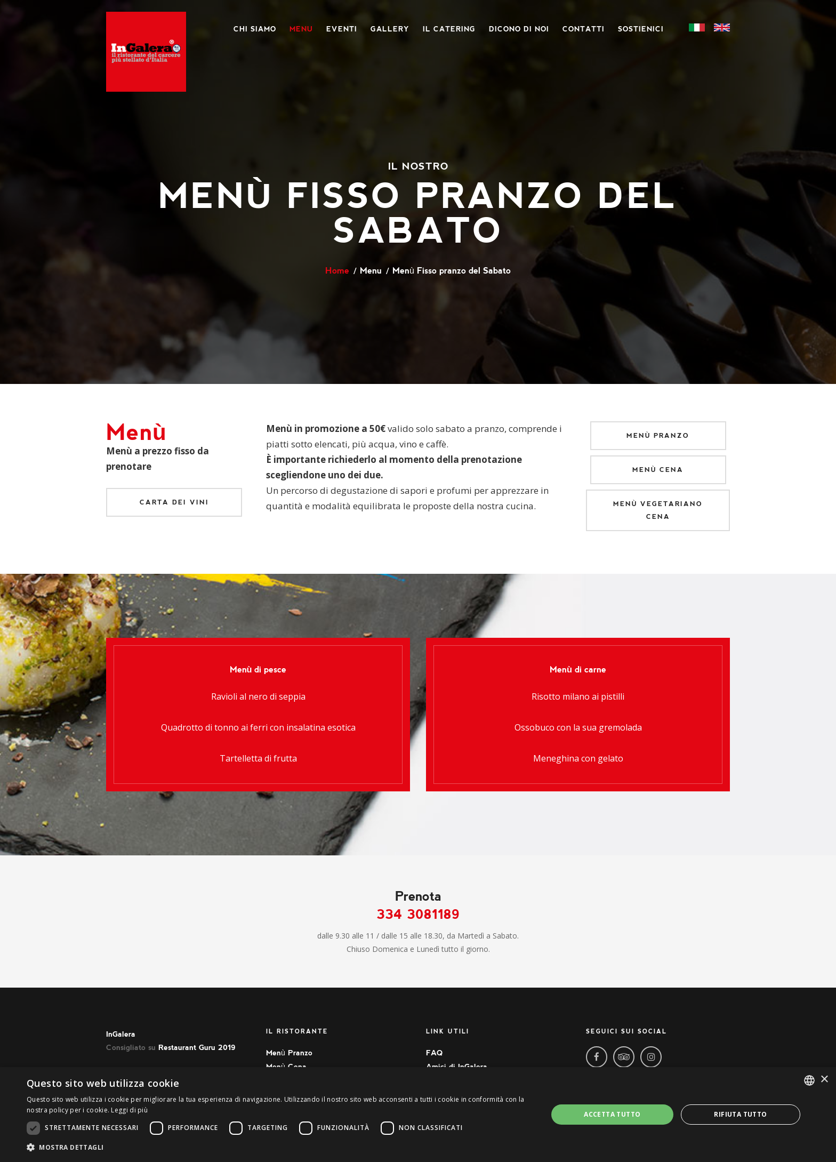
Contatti (583, 29)
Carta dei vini (174, 502)
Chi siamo (255, 29)
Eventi (341, 29)
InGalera (120, 1034)
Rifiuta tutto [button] (740, 1114)
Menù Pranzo (658, 435)
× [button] (824, 1080)
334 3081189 (418, 914)
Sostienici (641, 29)
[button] (279, 1147)
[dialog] (418, 1114)
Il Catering (449, 29)
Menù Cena (658, 470)
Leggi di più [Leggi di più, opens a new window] (129, 1110)
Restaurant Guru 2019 (197, 1047)
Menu (301, 29)
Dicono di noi (519, 29)
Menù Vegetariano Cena (658, 510)
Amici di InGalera (456, 1066)
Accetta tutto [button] (612, 1114)
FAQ (434, 1052)
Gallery (390, 29)
